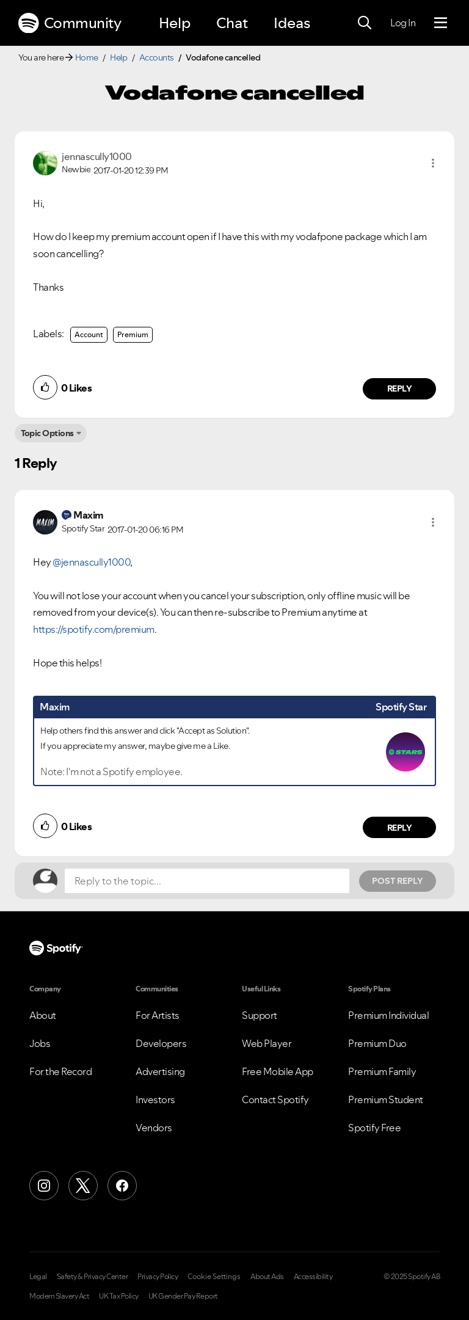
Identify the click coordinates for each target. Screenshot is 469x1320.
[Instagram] (44, 1185)
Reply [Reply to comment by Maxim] (399, 828)
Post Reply (397, 881)
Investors (155, 1099)
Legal (38, 1277)
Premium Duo (377, 1043)
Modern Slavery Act (59, 1296)
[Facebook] (122, 1185)
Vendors (154, 1127)
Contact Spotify (275, 1099)
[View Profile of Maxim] (88, 515)
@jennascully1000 (91, 562)
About (42, 1015)
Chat (232, 23)
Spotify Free (374, 1127)
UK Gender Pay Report (183, 1296)
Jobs (39, 1043)
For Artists (158, 1015)
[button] (433, 163)
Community (69, 23)
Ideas (292, 23)
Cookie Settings (214, 1277)
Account (89, 334)
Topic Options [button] (47, 433)
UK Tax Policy (119, 1296)
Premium (132, 334)
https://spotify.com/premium (94, 629)
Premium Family (382, 1071)
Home (86, 57)
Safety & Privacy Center (92, 1277)
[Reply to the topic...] (207, 881)
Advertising (160, 1071)
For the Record (60, 1071)
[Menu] (441, 23)
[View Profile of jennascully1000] (97, 156)
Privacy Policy (157, 1277)
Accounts (156, 57)
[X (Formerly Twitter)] (83, 1185)
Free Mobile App (277, 1071)
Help (175, 23)
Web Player (266, 1043)
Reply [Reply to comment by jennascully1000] (399, 388)
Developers (161, 1043)
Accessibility (313, 1277)
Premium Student (385, 1099)
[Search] (364, 23)
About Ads (267, 1277)
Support (259, 1015)
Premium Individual (388, 1015)
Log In (402, 22)
